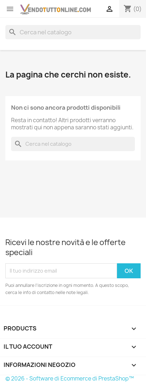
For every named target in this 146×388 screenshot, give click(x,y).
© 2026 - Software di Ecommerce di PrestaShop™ (69, 378)
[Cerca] (73, 32)
